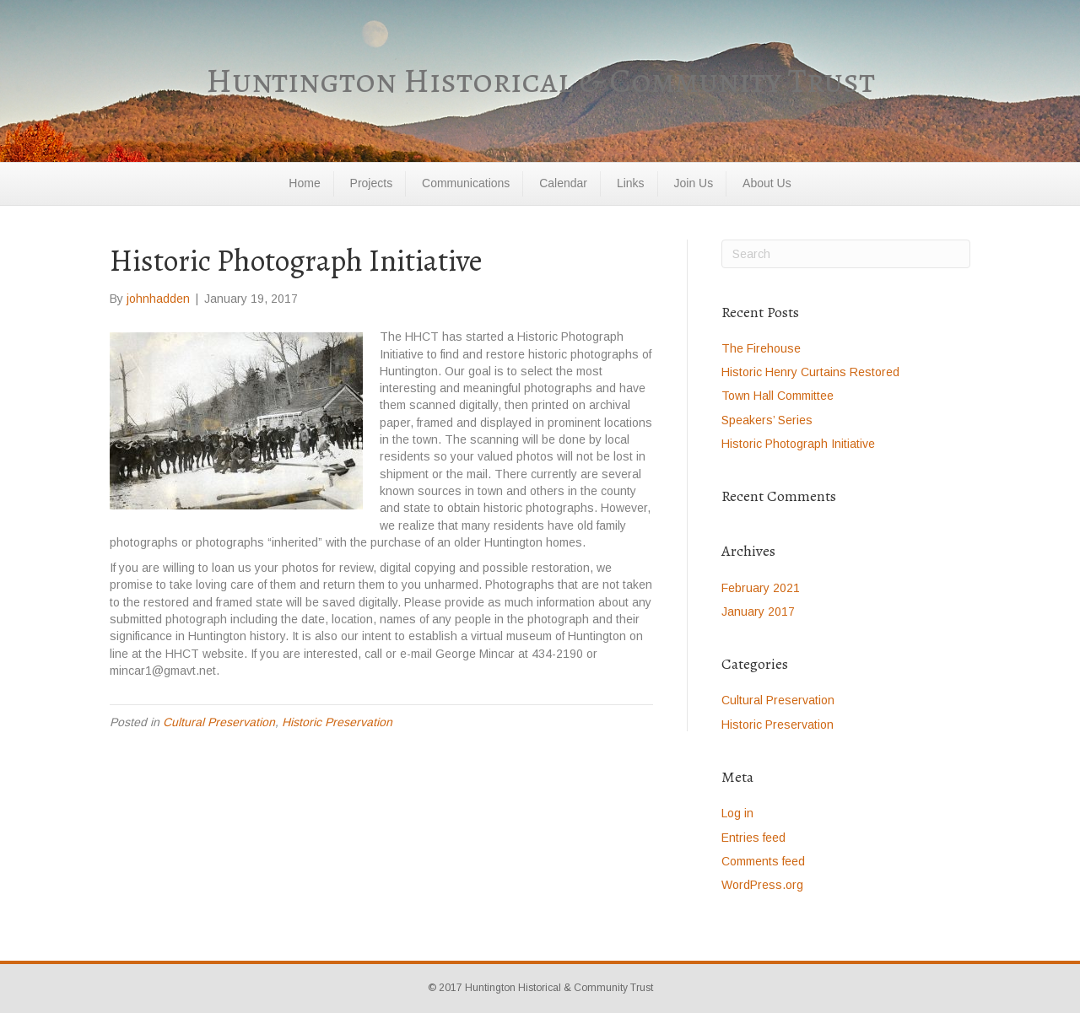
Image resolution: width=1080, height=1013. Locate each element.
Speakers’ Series (767, 420)
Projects (371, 183)
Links (631, 183)
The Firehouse (761, 348)
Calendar (563, 183)
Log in (737, 813)
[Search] (845, 254)
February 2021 (760, 588)
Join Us (694, 183)
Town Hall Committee (777, 395)
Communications (466, 183)
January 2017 (758, 611)
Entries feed (753, 837)
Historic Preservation (337, 722)
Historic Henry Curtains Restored (812, 372)
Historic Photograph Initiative (798, 443)
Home (304, 183)
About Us (766, 183)
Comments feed (763, 861)
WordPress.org (762, 885)
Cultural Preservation (219, 722)
